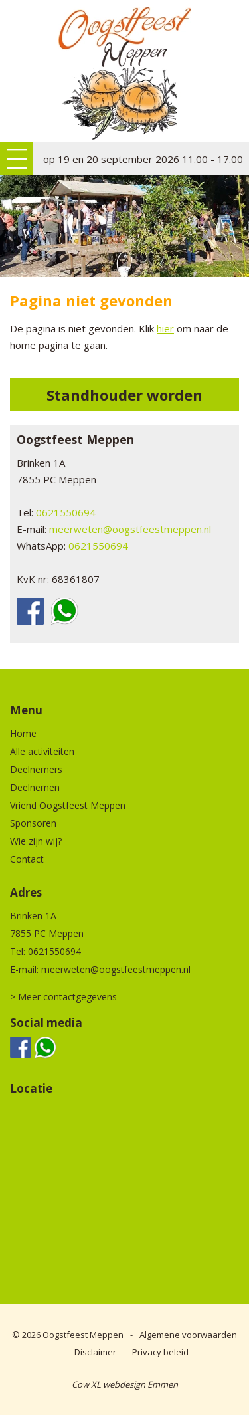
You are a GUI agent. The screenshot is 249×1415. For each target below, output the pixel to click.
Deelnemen (35, 787)
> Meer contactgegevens (63, 996)
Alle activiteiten (42, 751)
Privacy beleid (160, 1352)
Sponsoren (33, 823)
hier (165, 328)
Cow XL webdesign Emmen (125, 1384)
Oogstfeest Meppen (83, 1335)
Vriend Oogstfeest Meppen (67, 805)
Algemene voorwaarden (188, 1335)
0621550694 (66, 512)
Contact (27, 859)
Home (23, 733)
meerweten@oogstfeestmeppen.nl (130, 529)
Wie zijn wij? (36, 841)
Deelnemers (36, 769)
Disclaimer (95, 1352)
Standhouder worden (124, 395)
